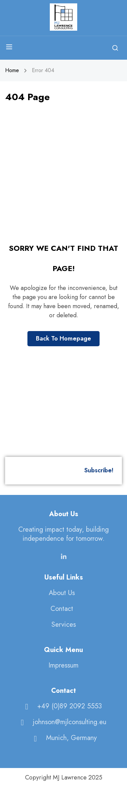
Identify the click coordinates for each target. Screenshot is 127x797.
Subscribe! (98, 470)
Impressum (63, 665)
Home (12, 70)
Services (63, 624)
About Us (62, 592)
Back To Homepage (63, 338)
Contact (61, 608)
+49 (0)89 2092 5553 (62, 706)
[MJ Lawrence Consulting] (63, 16)
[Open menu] (10, 48)
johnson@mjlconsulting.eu (61, 722)
